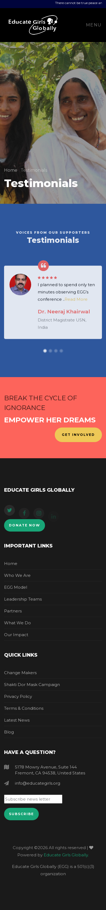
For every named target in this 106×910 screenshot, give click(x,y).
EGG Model (15, 587)
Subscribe (21, 814)
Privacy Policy (18, 696)
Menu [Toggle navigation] (94, 24)
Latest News (17, 720)
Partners (13, 610)
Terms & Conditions (23, 708)
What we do (17, 622)
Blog (9, 732)
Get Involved (78, 435)
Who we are (17, 575)
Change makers (20, 672)
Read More (76, 302)
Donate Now (24, 525)
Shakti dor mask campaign (32, 684)
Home (11, 170)
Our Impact (16, 634)
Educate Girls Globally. (66, 854)
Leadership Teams (23, 599)
